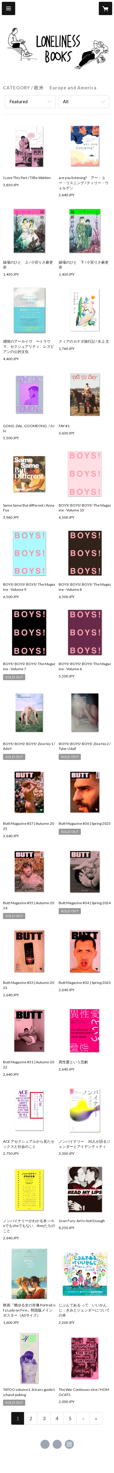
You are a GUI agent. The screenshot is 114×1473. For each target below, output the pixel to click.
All (65, 101)
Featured (18, 101)
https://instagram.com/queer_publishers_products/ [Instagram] (69, 1444)
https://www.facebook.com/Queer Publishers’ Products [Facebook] (45, 1444)
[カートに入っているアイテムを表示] (105, 8)
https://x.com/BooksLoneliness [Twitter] (57, 1444)
